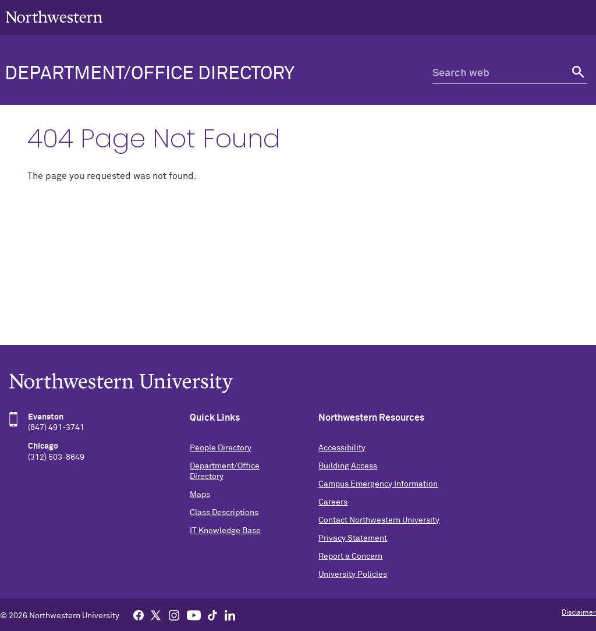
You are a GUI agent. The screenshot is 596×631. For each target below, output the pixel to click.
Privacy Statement (352, 538)
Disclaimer (579, 612)
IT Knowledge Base (225, 531)
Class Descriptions (224, 513)
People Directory (220, 448)
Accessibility (342, 448)
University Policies (352, 574)
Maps (200, 495)
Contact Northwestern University (378, 520)
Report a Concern (350, 556)
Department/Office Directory (150, 74)
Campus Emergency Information (378, 484)
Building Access (347, 466)
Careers (332, 502)
